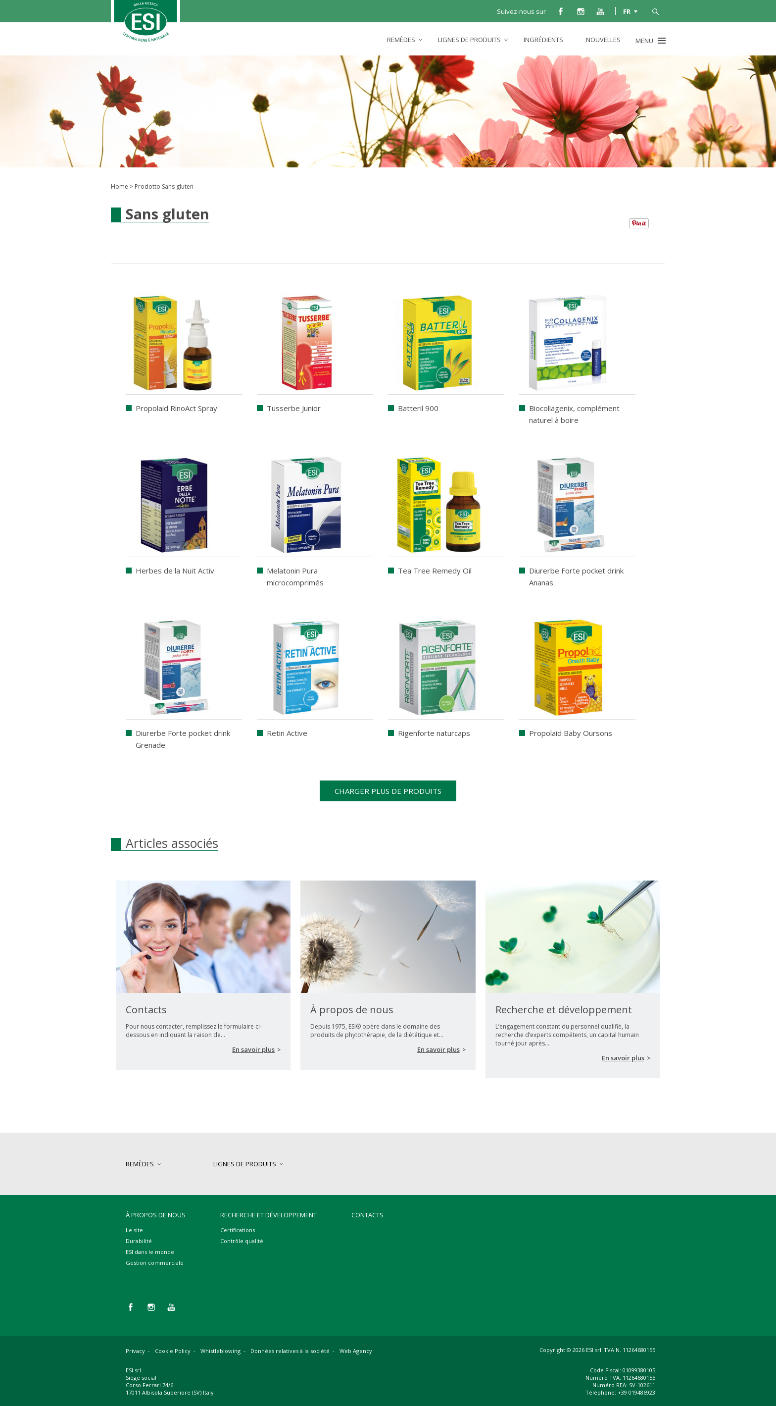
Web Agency (356, 1350)
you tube (600, 11)
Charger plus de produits (388, 791)
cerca (655, 11)
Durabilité (139, 1241)
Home (119, 186)
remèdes (401, 39)
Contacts (367, 1214)
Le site (134, 1230)
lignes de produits (469, 39)
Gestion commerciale (155, 1262)
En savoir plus (253, 1049)
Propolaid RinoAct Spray (176, 408)
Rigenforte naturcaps (434, 733)
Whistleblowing (220, 1350)
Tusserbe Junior (294, 408)
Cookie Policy (173, 1350)
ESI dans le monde (150, 1251)
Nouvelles (603, 39)
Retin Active (287, 733)
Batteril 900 (418, 408)
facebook (561, 11)
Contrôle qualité (241, 1241)
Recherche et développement (268, 1214)
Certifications (237, 1230)
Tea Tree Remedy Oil (435, 570)
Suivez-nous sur (521, 11)
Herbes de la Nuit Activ (175, 570)
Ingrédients (543, 39)
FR (626, 11)
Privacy (135, 1350)
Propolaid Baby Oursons (570, 733)
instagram (580, 11)
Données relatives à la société (290, 1350)
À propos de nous (156, 1214)
